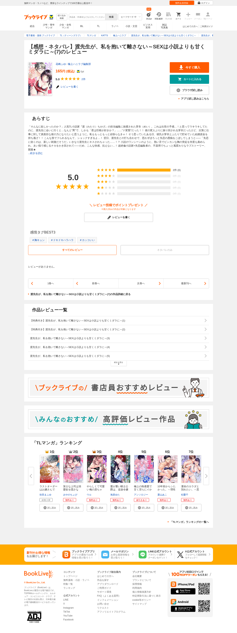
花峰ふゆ (61, 64)
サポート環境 (104, 592)
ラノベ (114, 26)
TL (98, 26)
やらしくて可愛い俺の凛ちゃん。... (96, 489)
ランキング (69, 588)
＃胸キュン (38, 240)
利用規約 (137, 588)
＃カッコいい (87, 240)
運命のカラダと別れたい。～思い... (190, 489)
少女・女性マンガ (65, 26)
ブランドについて (141, 580)
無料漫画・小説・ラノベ (76, 580)
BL (81, 26)
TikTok (66, 611)
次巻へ (141, 283)
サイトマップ (139, 604)
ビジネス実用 (148, 26)
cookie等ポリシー (141, 600)
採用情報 (137, 584)
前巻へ (96, 283)
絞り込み (62, 17)
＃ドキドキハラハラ (62, 240)
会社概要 (137, 576)
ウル (89, 494)
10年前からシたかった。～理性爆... (167, 489)
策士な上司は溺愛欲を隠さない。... (72, 489)
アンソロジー (141, 494)
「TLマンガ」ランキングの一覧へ (189, 521)
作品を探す (103, 580)
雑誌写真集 (164, 26)
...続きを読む (35, 153)
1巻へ (50, 283)
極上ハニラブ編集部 (79, 64)
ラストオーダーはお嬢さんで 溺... (48, 489)
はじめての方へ (190, 26)
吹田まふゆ (45, 494)
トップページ (70, 576)
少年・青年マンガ (49, 26)
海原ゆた (115, 494)
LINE (66, 599)
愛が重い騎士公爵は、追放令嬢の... (119, 489)
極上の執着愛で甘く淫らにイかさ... (143, 489)
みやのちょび (70, 494)
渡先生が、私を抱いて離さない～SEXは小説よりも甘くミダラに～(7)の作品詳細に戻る (80, 294)
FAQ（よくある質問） (109, 595)
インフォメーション (107, 600)
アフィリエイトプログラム (111, 611)
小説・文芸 (131, 26)
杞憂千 (184, 494)
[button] (50, 507)
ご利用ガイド (206, 26)
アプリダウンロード (107, 584)
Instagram (68, 607)
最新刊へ (186, 283)
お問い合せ (103, 604)
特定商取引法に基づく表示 (146, 595)
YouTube (68, 615)
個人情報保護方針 (141, 592)
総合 (32, 26)
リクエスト (103, 607)
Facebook (68, 619)
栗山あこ (162, 494)
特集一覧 (68, 584)
